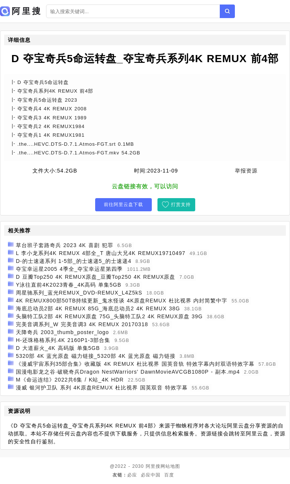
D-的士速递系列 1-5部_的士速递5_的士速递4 (73, 261)
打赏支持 (181, 204)
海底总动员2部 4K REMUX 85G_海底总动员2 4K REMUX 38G (98, 308)
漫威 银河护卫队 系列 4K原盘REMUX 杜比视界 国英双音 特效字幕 (102, 388)
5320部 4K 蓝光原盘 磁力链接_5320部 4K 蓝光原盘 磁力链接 (96, 356)
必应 (132, 475)
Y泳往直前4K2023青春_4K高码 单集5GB (68, 285)
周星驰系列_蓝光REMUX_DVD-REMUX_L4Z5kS (79, 293)
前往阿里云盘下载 (123, 204)
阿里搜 (153, 466)
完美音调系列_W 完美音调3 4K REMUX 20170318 (82, 324)
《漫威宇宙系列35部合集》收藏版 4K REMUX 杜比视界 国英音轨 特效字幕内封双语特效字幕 (135, 364)
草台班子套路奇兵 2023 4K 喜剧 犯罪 (64, 245)
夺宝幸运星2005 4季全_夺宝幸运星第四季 (69, 269)
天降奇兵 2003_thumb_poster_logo (62, 332)
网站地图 (170, 466)
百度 (169, 475)
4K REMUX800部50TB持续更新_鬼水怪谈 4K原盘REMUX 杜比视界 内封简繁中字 (122, 301)
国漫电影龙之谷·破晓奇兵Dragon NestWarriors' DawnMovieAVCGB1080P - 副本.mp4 (128, 372)
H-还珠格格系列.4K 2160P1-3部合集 (63, 340)
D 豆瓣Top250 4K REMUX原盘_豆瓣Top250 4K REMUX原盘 (96, 277)
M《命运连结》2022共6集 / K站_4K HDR (70, 380)
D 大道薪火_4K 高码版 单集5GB (58, 348)
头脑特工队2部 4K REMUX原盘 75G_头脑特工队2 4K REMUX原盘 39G (109, 316)
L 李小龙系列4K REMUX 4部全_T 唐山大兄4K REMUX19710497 (100, 253)
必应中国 (150, 475)
